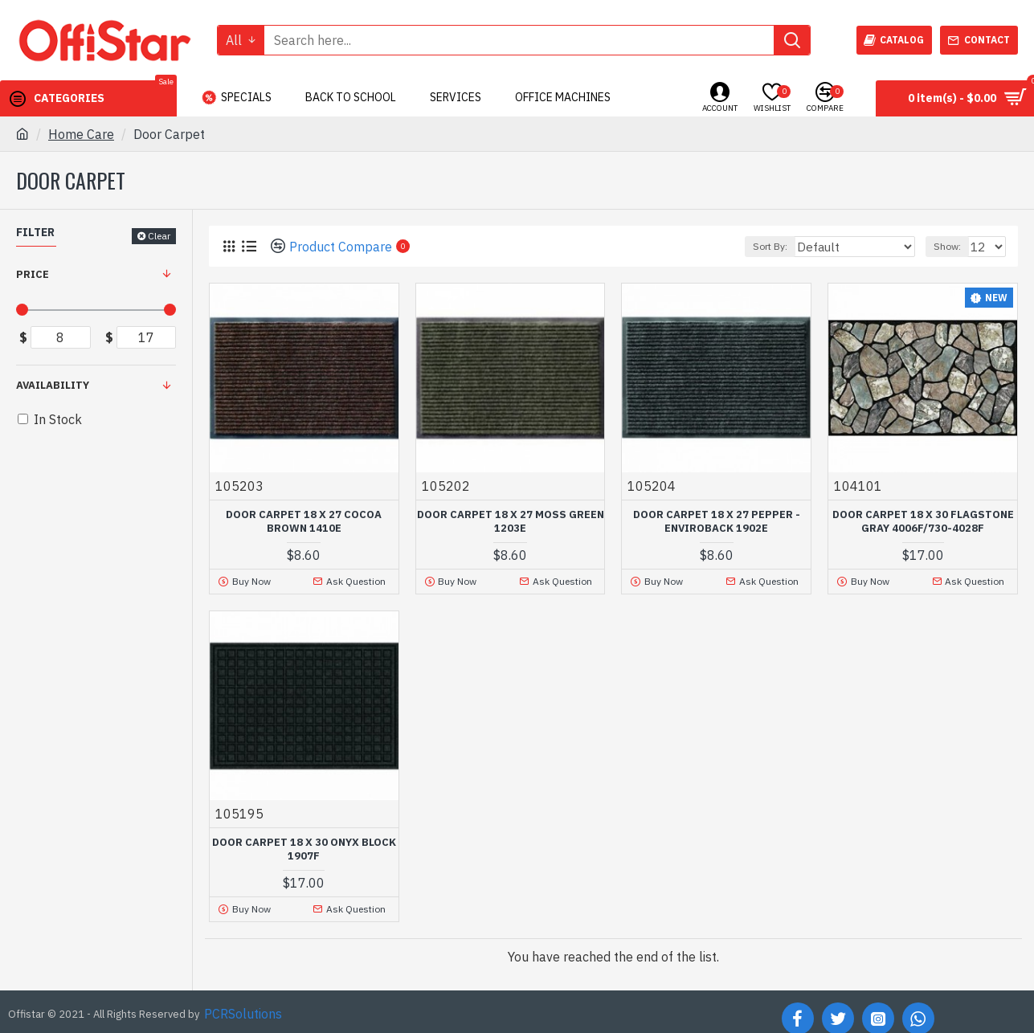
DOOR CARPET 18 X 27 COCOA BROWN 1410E (304, 521)
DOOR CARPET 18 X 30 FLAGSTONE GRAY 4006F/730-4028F (923, 521)
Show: (952, 246)
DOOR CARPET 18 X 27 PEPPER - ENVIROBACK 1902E (716, 521)
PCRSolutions (243, 1010)
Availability (52, 385)
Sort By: (801, 246)
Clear (159, 236)
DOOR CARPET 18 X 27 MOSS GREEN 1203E (510, 521)
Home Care (81, 134)
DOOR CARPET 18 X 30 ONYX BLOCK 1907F (304, 847)
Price (32, 274)
